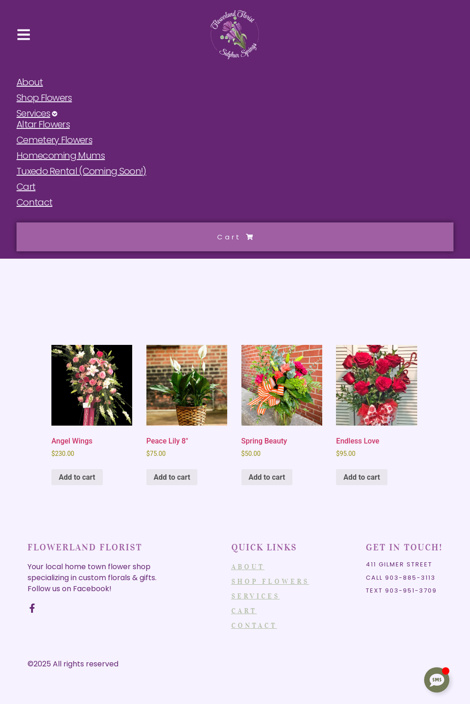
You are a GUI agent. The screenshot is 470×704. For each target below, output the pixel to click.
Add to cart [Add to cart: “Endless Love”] (361, 477)
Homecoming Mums (61, 155)
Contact (34, 202)
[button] (24, 34)
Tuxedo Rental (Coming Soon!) (81, 171)
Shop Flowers (44, 98)
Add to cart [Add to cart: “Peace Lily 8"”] (172, 477)
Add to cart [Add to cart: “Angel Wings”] (77, 477)
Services (37, 113)
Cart (26, 187)
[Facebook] (32, 608)
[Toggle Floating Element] (436, 680)
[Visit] (449, 34)
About (30, 82)
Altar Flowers (43, 124)
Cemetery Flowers (54, 140)
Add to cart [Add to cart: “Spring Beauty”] (267, 477)
